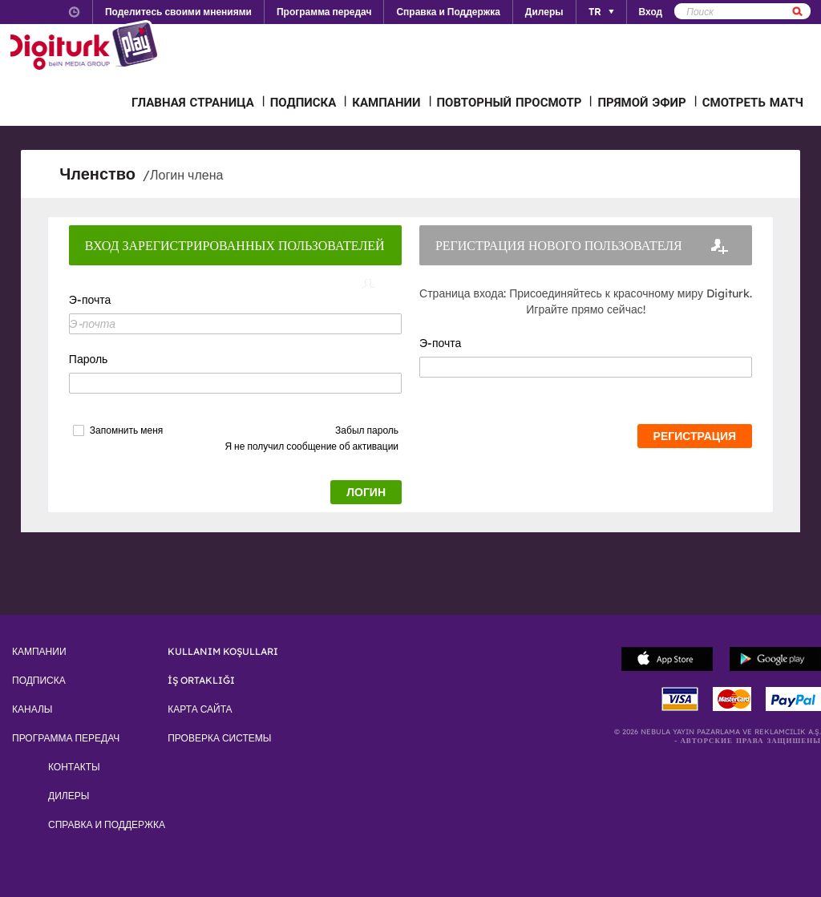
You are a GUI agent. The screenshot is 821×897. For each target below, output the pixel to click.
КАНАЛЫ (32, 709)
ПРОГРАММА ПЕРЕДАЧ (65, 738)
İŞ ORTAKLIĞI (201, 680)
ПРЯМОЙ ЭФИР (641, 102)
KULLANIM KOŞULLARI (223, 652)
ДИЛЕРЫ (68, 796)
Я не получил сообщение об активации (311, 446)
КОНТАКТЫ (74, 767)
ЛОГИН (366, 492)
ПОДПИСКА (303, 102)
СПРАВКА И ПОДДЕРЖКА (106, 825)
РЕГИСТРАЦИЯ (695, 436)
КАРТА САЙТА (200, 709)
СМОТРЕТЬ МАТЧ (752, 102)
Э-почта (90, 299)
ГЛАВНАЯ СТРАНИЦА (192, 102)
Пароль (88, 359)
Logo (86, 46)
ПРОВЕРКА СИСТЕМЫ (219, 738)
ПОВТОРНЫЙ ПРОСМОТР (509, 102)
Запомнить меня (126, 430)
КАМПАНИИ (386, 102)
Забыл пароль (366, 430)
